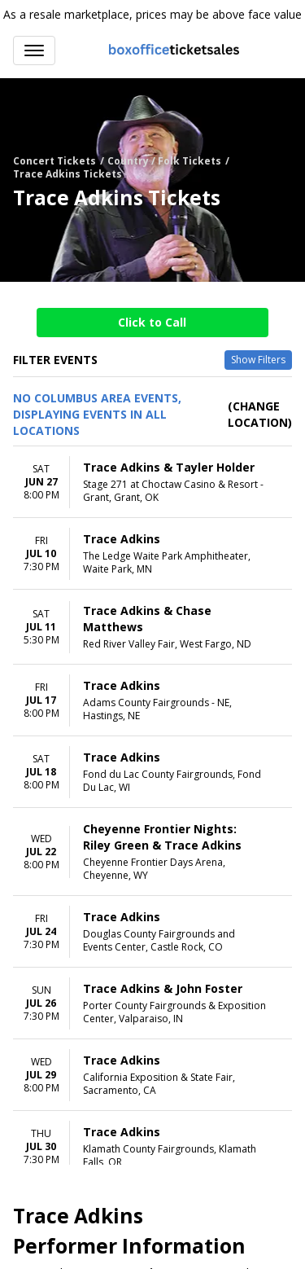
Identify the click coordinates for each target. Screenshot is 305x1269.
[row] (152, 482)
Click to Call (152, 322)
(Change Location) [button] (260, 414)
